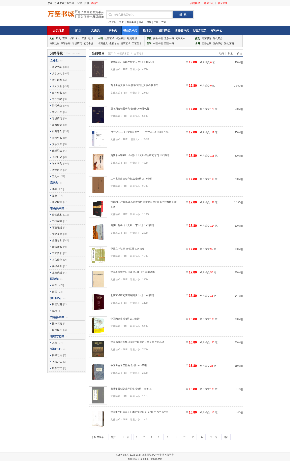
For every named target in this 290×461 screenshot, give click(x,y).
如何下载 (209, 3)
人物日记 (57, 157)
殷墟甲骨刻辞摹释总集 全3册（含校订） (132, 388)
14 (202, 437)
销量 (230, 53)
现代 (54, 310)
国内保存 (218, 43)
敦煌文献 (57, 99)
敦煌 (90, 38)
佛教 (148, 22)
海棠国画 (229, 43)
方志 (54, 342)
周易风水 (180, 38)
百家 (64, 38)
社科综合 (57, 131)
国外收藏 (206, 43)
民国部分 (206, 38)
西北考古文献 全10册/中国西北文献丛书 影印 (134, 85)
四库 (84, 38)
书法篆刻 (120, 38)
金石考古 (114, 43)
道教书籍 (169, 38)
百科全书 (57, 137)
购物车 (94, 3)
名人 (77, 38)
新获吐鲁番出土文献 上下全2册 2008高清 (132, 225)
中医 (156, 22)
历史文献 (111, 22)
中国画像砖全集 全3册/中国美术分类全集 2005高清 (137, 342)
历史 (58, 38)
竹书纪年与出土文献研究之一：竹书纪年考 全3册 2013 (140, 132)
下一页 (213, 437)
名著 (71, 38)
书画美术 (131, 22)
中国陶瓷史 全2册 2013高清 (125, 318)
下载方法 (57, 361)
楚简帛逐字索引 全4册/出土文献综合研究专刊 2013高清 (140, 155)
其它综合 (57, 259)
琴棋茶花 (77, 43)
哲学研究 (57, 170)
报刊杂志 (164, 30)
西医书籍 (169, 43)
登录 (79, 3)
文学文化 (57, 73)
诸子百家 (57, 79)
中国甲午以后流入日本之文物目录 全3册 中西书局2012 (140, 412)
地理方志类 (199, 30)
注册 (86, 3)
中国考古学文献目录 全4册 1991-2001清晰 (133, 272)
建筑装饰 (57, 246)
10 (167, 437)
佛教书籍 (158, 38)
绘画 (141, 22)
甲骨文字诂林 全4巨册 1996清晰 (127, 248)
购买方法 (57, 355)
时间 (221, 53)
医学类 (147, 30)
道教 (54, 195)
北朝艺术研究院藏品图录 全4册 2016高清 (132, 295)
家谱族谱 (65, 43)
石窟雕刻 (57, 227)
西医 (54, 291)
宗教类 (113, 30)
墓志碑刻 (57, 272)
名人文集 (57, 86)
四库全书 (57, 92)
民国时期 (57, 304)
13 (193, 437)
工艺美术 (137, 43)
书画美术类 (130, 30)
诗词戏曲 (54, 43)
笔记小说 (88, 43)
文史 (121, 22)
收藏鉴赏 (103, 43)
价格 (239, 53)
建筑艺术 (125, 43)
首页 (110, 53)
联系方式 (222, 3)
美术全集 (57, 266)
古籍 (163, 22)
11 (175, 437)
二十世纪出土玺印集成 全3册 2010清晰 (131, 178)
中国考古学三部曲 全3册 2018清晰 (129, 365)
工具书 (55, 176)
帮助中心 (216, 30)
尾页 (226, 437)
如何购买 (195, 3)
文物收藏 (57, 234)
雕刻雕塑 (132, 38)
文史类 (95, 30)
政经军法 (57, 150)
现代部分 (218, 38)
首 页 (78, 30)
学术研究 (57, 163)
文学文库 (57, 144)
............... (229, 38)
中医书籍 (158, 43)
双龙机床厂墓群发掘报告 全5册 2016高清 (132, 62)
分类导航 (58, 30)
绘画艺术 (109, 38)
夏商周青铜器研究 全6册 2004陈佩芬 (130, 108)
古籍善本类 (182, 30)
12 (184, 437)
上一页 (125, 437)
